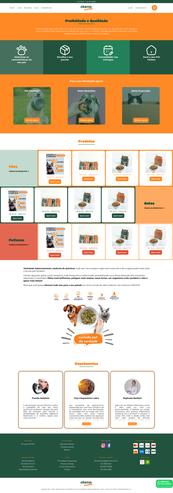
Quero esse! (54, 182)
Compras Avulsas (67, 447)
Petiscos (67, 450)
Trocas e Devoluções (67, 467)
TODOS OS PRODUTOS (19, 171)
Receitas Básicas (28, 461)
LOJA (19, 8)
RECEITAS (28, 8)
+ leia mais (86, 424)
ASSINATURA (46, 8)
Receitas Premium (28, 464)
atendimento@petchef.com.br (106, 461)
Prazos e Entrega (67, 464)
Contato (67, 469)
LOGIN (130, 8)
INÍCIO (12, 8)
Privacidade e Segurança (67, 461)
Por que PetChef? (28, 444)
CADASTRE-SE (140, 8)
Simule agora (32, 120)
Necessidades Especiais (28, 469)
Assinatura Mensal (67, 444)
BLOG (36, 8)
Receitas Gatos (28, 467)
